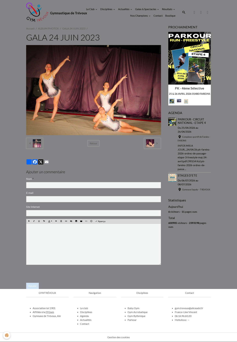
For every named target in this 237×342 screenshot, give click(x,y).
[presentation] (51, 273)
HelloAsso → (182, 319)
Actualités (124, 9)
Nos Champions (139, 15)
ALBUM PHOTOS (48, 28)
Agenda (84, 316)
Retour (93, 143)
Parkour (132, 319)
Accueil (30, 28)
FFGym (50, 312)
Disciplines (106, 9)
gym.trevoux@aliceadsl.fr (189, 308)
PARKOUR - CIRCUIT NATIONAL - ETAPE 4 (192, 121)
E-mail (29, 192)
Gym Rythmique (136, 316)
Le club (84, 308)
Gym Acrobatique (137, 312)
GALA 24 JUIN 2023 (73, 28)
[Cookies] (7, 335)
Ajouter (32, 285)
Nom (29, 178)
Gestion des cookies (118, 337)
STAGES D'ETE (187, 175)
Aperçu (100, 221)
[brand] (49, 12)
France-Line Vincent (186, 312)
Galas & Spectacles (146, 9)
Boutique (170, 15)
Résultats (167, 9)
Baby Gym (133, 308)
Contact (158, 15)
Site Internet (33, 206)
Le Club (90, 9)
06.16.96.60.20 (183, 316)
